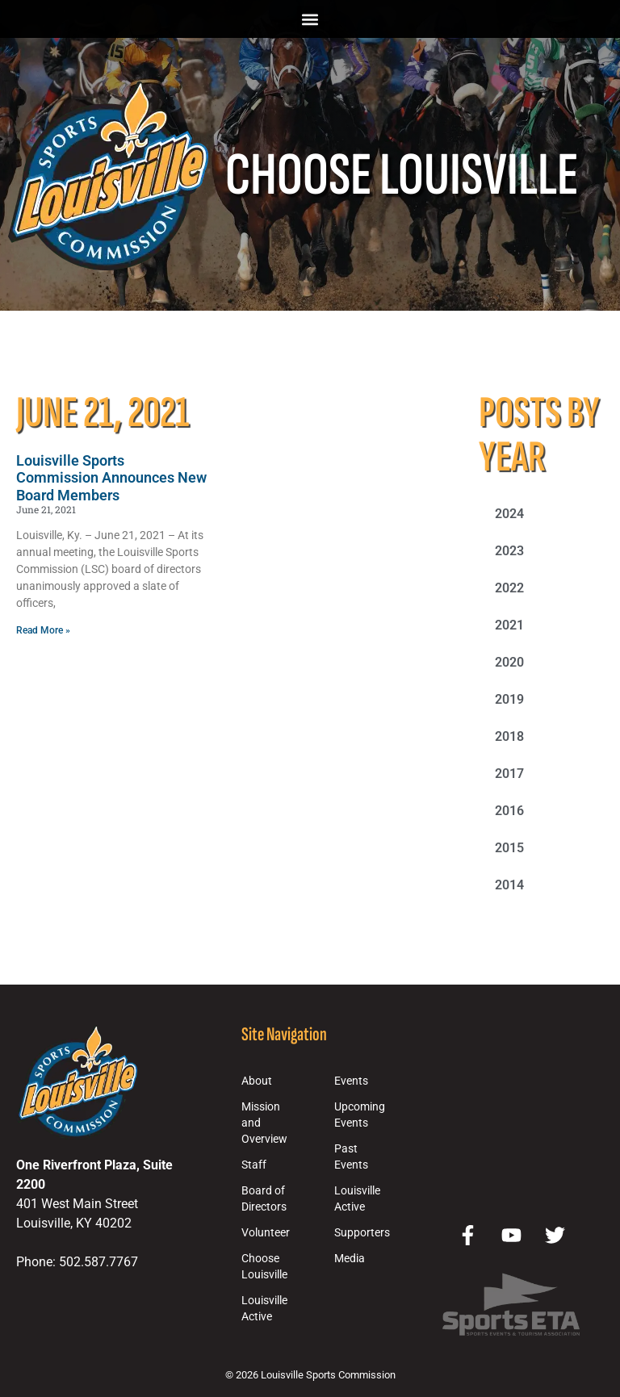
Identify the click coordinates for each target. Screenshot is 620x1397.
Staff (253, 1165)
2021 (509, 625)
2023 (509, 550)
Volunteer (265, 1233)
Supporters (362, 1233)
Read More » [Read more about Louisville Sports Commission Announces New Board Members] (43, 630)
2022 (509, 588)
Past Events (351, 1157)
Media (349, 1258)
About (256, 1081)
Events (351, 1081)
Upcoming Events (359, 1115)
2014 (509, 885)
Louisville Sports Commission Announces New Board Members (111, 478)
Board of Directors (264, 1199)
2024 (509, 513)
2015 (509, 847)
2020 (509, 662)
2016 (509, 810)
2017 (509, 773)
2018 (509, 736)
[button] (310, 19)
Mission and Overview (264, 1123)
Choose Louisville (264, 1267)
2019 (509, 699)
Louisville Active (264, 1309)
